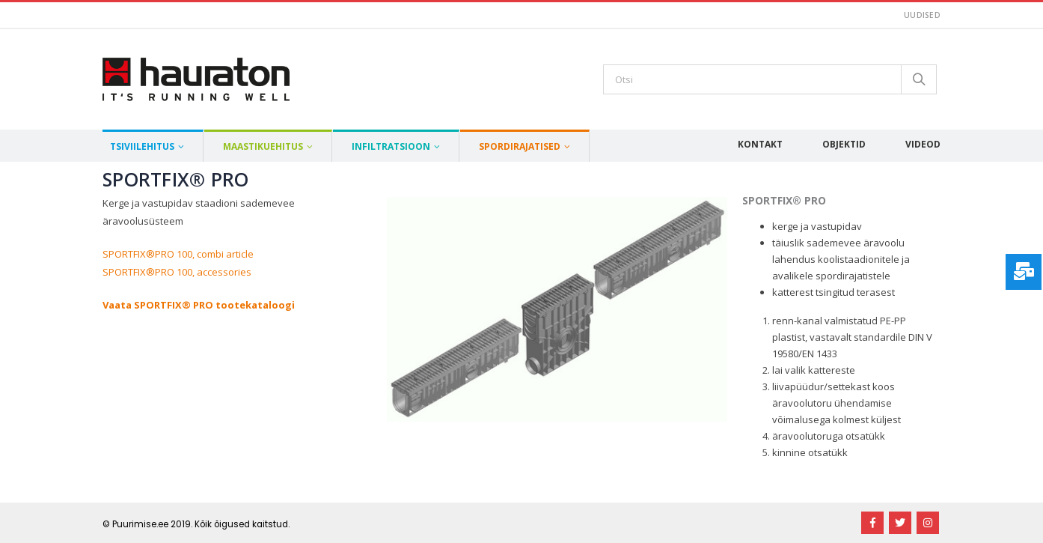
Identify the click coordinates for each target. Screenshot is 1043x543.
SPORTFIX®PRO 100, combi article (178, 254)
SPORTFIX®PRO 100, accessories (177, 272)
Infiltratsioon (391, 146)
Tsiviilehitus (142, 146)
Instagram (928, 523)
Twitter (900, 523)
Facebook (872, 523)
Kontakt (760, 144)
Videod (922, 144)
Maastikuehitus (263, 146)
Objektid (844, 144)
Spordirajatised (519, 146)
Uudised (922, 15)
